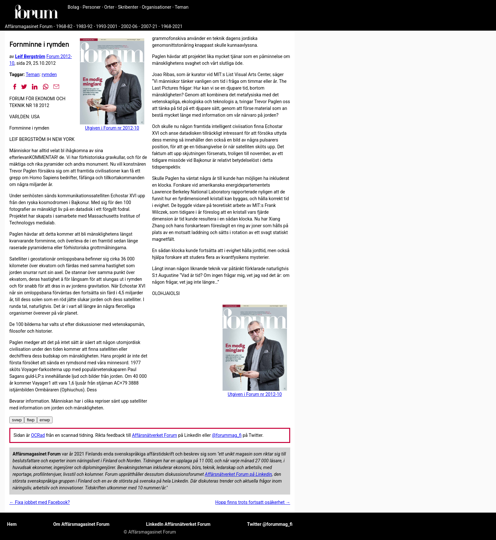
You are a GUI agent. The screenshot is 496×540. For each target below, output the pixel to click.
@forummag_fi (227, 435)
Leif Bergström (30, 56)
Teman (181, 7)
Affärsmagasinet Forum (28, 26)
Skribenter (128, 7)
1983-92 (84, 26)
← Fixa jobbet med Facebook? (39, 502)
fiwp (30, 419)
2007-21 (149, 26)
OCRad (38, 435)
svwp (17, 419)
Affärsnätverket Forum (154, 435)
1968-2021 (172, 26)
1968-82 (64, 26)
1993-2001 (107, 26)
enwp (45, 419)
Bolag (73, 7)
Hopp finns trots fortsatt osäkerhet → (252, 502)
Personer (92, 7)
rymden (49, 74)
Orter (109, 7)
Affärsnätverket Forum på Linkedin (238, 474)
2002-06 (129, 26)
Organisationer (156, 7)
